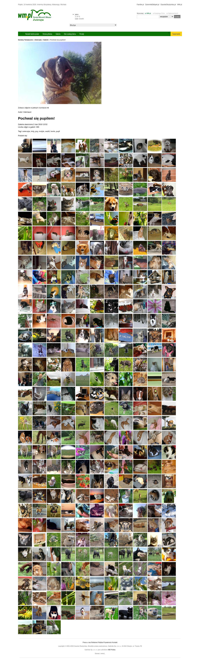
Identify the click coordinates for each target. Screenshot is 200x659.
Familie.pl (140, 5)
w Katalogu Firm (159, 13)
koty (32, 131)
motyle (41, 131)
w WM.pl (148, 13)
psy (36, 131)
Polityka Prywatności (105, 642)
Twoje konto (176, 33)
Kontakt (114, 642)
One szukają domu (70, 33)
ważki (47, 131)
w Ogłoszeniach (172, 13)
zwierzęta (26, 131)
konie (53, 131)
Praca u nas (87, 642)
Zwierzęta (38, 40)
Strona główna (47, 33)
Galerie (58, 33)
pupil (58, 131)
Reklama (94, 642)
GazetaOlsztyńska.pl (168, 5)
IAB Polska (111, 650)
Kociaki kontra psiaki (32, 33)
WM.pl (179, 5)
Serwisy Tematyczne (25, 40)
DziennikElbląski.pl (152, 5)
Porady (81, 33)
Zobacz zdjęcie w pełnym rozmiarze (33, 108)
